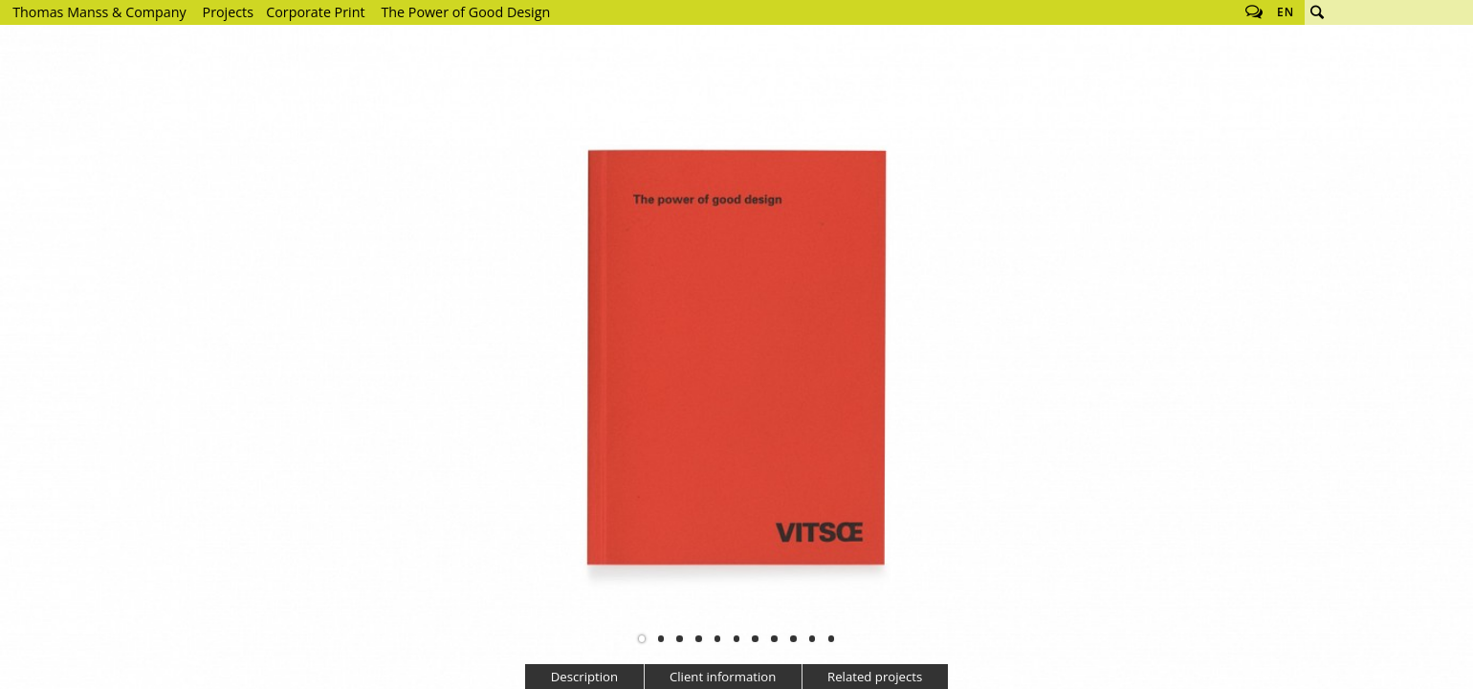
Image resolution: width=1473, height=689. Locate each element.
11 (831, 638)
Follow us (1254, 12)
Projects (228, 12)
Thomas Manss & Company (99, 12)
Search (1317, 12)
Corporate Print (315, 12)
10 (812, 638)
